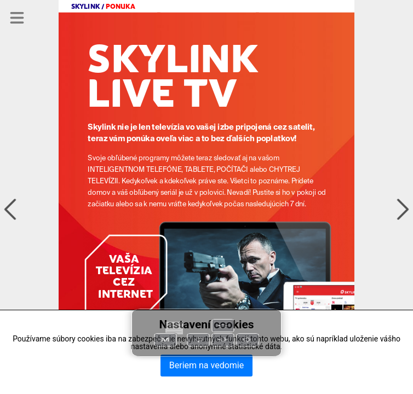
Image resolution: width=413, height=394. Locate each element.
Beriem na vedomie (206, 365)
